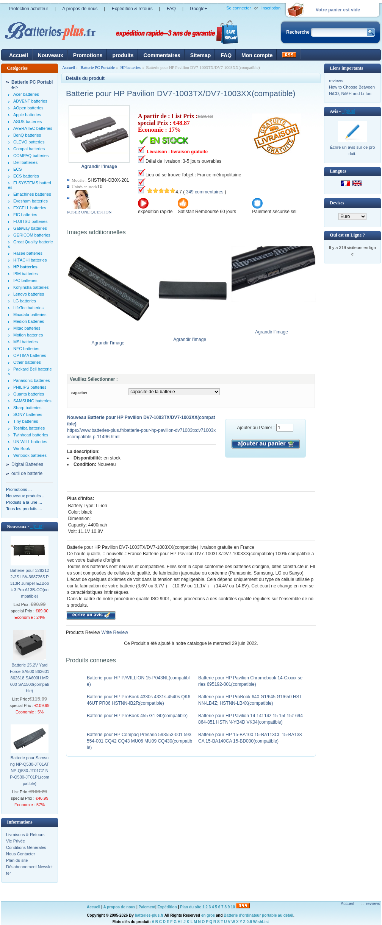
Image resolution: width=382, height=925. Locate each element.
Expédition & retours (132, 8)
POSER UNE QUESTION (89, 212)
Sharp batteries (27, 407)
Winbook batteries (30, 455)
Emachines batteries (32, 194)
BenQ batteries (27, 135)
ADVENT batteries (30, 101)
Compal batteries (29, 148)
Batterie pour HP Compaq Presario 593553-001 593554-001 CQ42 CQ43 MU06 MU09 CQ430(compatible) (139, 741)
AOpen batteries (28, 108)
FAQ (171, 8)
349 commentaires (205, 192)
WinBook (21, 448)
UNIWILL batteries (30, 441)
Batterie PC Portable (98, 67)
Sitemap (200, 55)
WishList (261, 922)
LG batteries (24, 301)
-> (32, 84)
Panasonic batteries (31, 380)
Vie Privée (15, 841)
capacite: (79, 392)
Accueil (18, 55)
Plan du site (17, 860)
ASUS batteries (27, 121)
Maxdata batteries (29, 314)
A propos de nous (79, 8)
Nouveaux (50, 55)
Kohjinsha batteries (31, 287)
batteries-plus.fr (149, 915)
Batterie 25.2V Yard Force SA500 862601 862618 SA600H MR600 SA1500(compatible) (29, 678)
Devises (337, 203)
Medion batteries (28, 321)
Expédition (167, 907)
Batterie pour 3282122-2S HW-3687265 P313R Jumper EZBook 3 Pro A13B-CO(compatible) (29, 583)
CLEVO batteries (29, 142)
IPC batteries (25, 280)
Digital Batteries (27, 464)
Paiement (147, 907)
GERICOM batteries (31, 235)
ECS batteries (26, 176)
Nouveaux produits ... (25, 496)
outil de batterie (26, 473)
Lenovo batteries (28, 294)
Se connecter (238, 8)
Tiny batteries (25, 421)
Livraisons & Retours (25, 834)
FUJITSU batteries (30, 221)
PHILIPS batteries (29, 387)
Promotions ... (19, 489)
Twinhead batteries (30, 435)
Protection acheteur (28, 8)
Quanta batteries (28, 394)
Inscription (270, 8)
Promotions (88, 55)
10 (233, 907)
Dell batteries (25, 162)
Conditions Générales (26, 847)
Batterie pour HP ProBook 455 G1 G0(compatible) (137, 715)
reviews (336, 80)
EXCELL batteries (29, 208)
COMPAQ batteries (31, 155)
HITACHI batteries (30, 260)
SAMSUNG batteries (32, 401)
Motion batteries (28, 335)
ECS (17, 169)
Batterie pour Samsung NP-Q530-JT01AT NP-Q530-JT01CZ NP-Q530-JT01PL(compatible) (29, 770)
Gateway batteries (30, 228)
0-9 (249, 922)
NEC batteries (26, 348)
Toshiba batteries (29, 428)
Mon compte (256, 55)
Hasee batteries (27, 253)
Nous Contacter (20, 854)
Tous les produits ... (24, 508)
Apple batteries (27, 114)
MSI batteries (25, 341)
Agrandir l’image (109, 341)
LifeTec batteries (28, 307)
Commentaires (162, 55)
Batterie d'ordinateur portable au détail (258, 915)
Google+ (198, 8)
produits (123, 55)
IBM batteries (25, 273)
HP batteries (130, 67)
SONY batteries (27, 414)
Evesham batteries (30, 201)
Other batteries (27, 362)
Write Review (114, 632)
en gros (208, 915)
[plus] (37, 526)
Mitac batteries (27, 328)
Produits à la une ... (24, 502)
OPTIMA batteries (29, 355)
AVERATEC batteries (32, 128)
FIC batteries (25, 214)
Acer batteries (26, 94)
